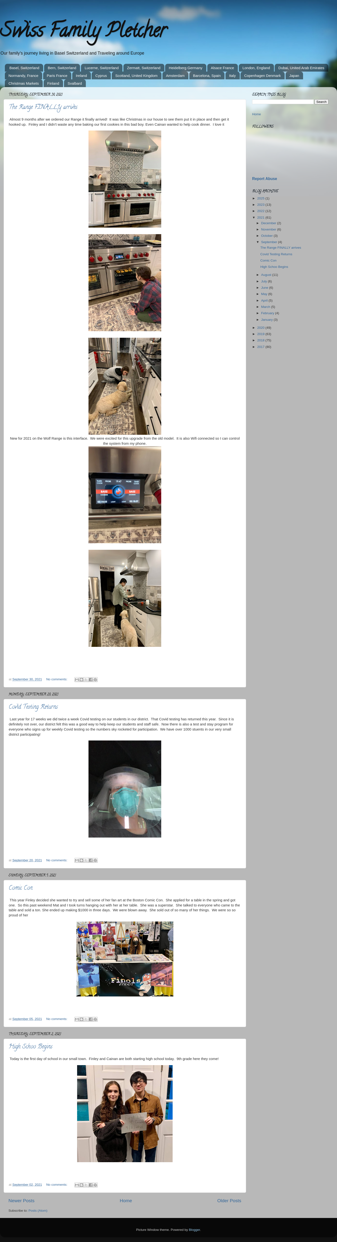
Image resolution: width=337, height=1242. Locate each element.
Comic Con (20, 888)
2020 (261, 327)
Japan (294, 76)
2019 (261, 334)
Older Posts (229, 1200)
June (265, 287)
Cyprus (101, 76)
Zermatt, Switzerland (143, 68)
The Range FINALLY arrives (43, 107)
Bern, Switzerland (62, 68)
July (264, 281)
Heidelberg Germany (185, 68)
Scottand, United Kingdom (136, 76)
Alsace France (222, 68)
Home (126, 1200)
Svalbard (75, 83)
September (269, 242)
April (265, 300)
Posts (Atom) (38, 1210)
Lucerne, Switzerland (102, 68)
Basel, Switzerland (24, 68)
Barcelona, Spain (207, 76)
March (266, 307)
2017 (261, 347)
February (268, 313)
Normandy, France (23, 76)
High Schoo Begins (30, 1047)
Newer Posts (21, 1200)
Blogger (194, 1230)
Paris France (57, 76)
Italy (232, 76)
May (264, 294)
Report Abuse (264, 179)
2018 (261, 340)
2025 (261, 198)
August (266, 275)
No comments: (57, 679)
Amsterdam (175, 76)
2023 (261, 204)
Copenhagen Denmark (262, 76)
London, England (256, 68)
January (267, 319)
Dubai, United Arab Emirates (301, 68)
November (269, 229)
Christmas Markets (23, 83)
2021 (261, 217)
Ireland (81, 76)
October (267, 236)
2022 (261, 211)
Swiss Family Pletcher (83, 32)
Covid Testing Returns (33, 707)
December (269, 223)
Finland (53, 83)
